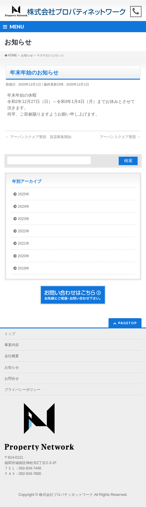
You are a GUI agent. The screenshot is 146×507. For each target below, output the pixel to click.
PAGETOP (127, 323)
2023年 (24, 219)
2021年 (24, 243)
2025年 (24, 194)
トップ (9, 334)
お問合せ (11, 378)
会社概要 (11, 356)
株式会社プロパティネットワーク (66, 495)
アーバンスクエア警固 (120, 137)
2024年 (24, 206)
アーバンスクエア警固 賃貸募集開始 (38, 137)
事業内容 (11, 345)
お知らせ (11, 367)
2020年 (24, 256)
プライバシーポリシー (22, 390)
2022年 (24, 231)
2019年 (24, 268)
